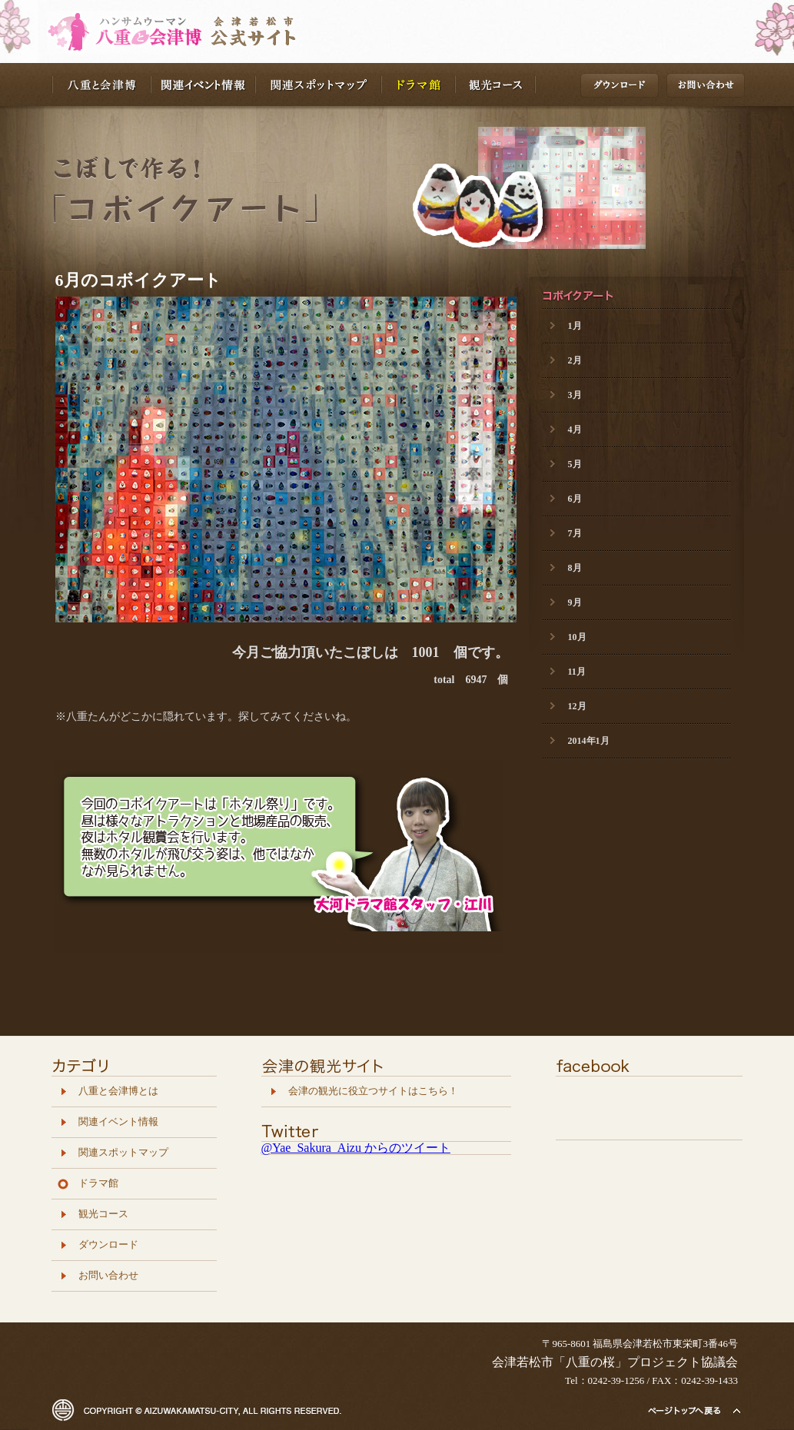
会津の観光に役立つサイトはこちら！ (373, 1091)
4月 (575, 429)
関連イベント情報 (203, 84)
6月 (575, 498)
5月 (575, 464)
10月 (577, 637)
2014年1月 (589, 740)
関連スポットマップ (319, 84)
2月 (575, 360)
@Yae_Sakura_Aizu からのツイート (355, 1147)
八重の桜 (175, 33)
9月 (575, 602)
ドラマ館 (419, 84)
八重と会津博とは (118, 1091)
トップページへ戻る (693, 1410)
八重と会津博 (101, 84)
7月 (575, 533)
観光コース (496, 84)
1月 (575, 325)
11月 (577, 671)
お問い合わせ (707, 87)
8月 (575, 567)
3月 (575, 395)
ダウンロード (621, 87)
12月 (577, 706)
